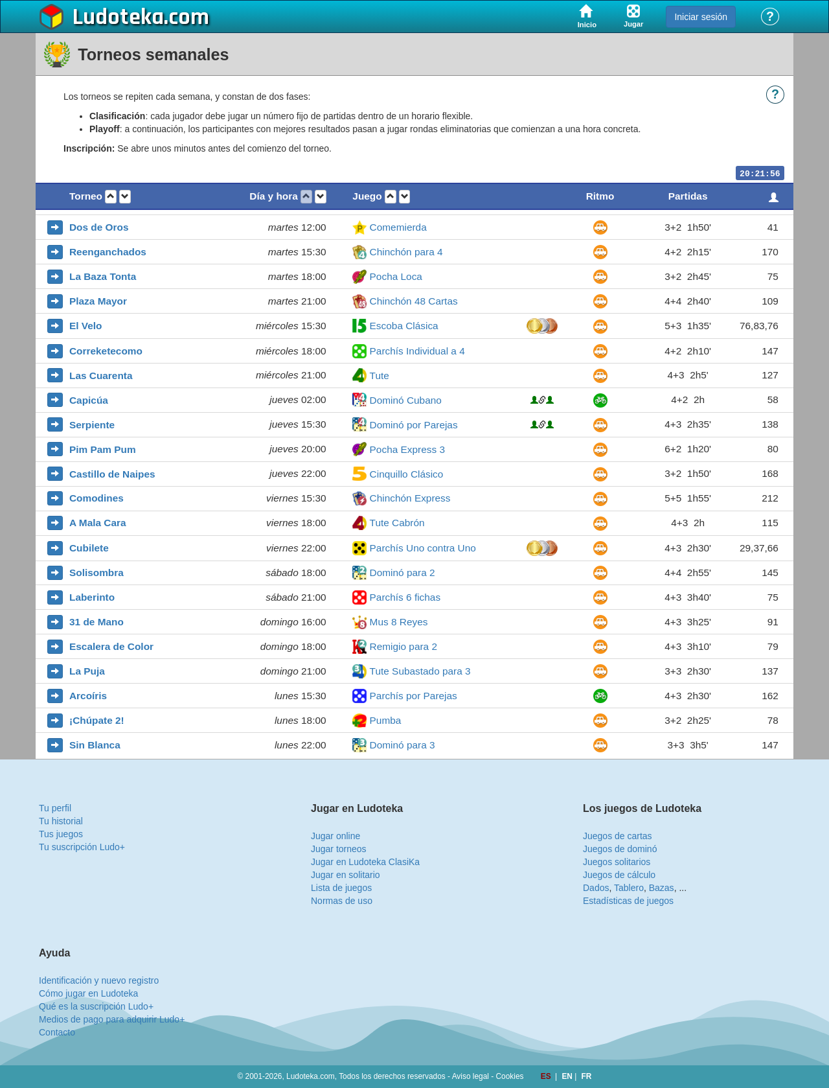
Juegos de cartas (617, 836)
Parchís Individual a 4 (417, 351)
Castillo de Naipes (112, 474)
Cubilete (89, 548)
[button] (111, 196)
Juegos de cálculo (619, 875)
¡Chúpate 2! (96, 720)
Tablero (629, 888)
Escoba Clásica (404, 325)
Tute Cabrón (397, 522)
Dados (596, 888)
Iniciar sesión (700, 17)
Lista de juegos (341, 888)
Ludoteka (118, 17)
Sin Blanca (94, 745)
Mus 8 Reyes (399, 622)
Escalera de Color (111, 646)
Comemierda (398, 227)
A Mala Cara (97, 522)
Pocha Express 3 (407, 449)
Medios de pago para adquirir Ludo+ (112, 1019)
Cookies (510, 1076)
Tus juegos (61, 834)
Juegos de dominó (620, 849)
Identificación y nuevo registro (99, 980)
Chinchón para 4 (406, 252)
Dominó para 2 (402, 572)
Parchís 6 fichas (405, 597)
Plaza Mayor (98, 301)
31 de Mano (96, 622)
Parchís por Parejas (413, 695)
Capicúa (88, 400)
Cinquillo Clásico (407, 474)
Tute (379, 375)
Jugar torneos (339, 849)
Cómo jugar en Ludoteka (88, 993)
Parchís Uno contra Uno (423, 548)
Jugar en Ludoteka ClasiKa (365, 862)
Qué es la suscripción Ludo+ (96, 1006)
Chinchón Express (410, 498)
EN (568, 1076)
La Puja (87, 671)
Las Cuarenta (101, 375)
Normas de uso (341, 901)
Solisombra (96, 572)
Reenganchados (107, 252)
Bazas (661, 888)
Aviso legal (470, 1076)
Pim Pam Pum (102, 449)
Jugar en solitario (345, 875)
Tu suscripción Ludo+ (82, 847)
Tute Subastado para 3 (420, 671)
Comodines (96, 498)
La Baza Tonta (102, 276)
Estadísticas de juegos (628, 901)
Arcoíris (88, 695)
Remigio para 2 (403, 646)
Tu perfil (55, 808)
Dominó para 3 (402, 745)
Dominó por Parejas (414, 425)
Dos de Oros (99, 227)
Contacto (57, 1032)
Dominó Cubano (406, 400)
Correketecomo (105, 351)
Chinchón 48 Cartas (414, 301)
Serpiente (92, 425)
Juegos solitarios (616, 862)
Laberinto (92, 597)
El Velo (85, 325)
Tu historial (61, 821)
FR (587, 1076)
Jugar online (335, 836)
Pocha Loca (396, 276)
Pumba (386, 720)
